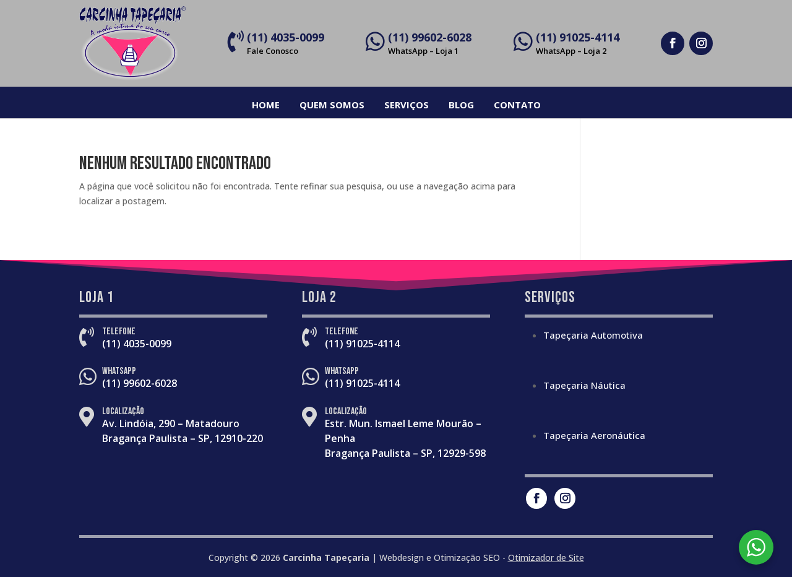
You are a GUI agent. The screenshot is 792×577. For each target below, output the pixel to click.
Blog (461, 104)
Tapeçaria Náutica (584, 385)
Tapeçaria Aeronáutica (594, 435)
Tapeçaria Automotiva (593, 335)
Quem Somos (331, 104)
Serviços (406, 104)
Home (266, 104)
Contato (517, 104)
